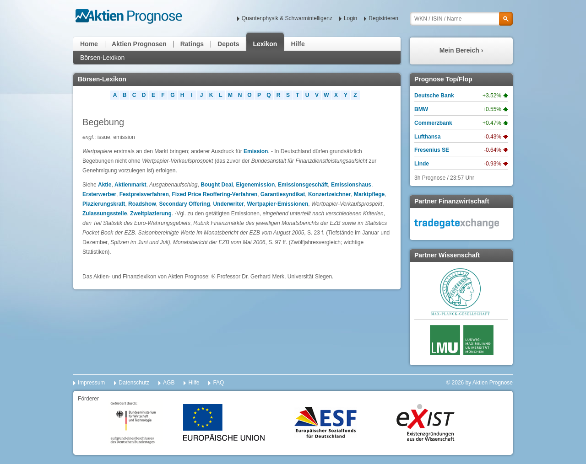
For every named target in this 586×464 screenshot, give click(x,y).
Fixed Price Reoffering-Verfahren (214, 194)
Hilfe (297, 44)
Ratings (192, 44)
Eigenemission (255, 184)
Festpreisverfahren (144, 194)
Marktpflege (369, 194)
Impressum (91, 382)
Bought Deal (217, 184)
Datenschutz (134, 382)
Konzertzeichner (329, 194)
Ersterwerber (99, 194)
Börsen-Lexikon (102, 57)
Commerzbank (433, 123)
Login (350, 18)
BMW (421, 109)
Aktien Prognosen (139, 44)
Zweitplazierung (151, 213)
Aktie (104, 184)
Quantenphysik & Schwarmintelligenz (287, 18)
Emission (256, 151)
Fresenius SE (431, 150)
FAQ (218, 382)
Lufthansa (427, 136)
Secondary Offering (184, 204)
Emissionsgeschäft (303, 184)
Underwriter (228, 204)
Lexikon (265, 44)
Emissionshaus (351, 184)
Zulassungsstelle (104, 213)
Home (89, 44)
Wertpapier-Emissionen (277, 204)
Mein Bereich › (461, 50)
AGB (168, 382)
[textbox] (461, 19)
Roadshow (142, 204)
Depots (228, 44)
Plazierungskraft (103, 204)
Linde (421, 163)
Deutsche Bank (434, 95)
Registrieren (383, 18)
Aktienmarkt (130, 184)
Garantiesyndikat (282, 194)
